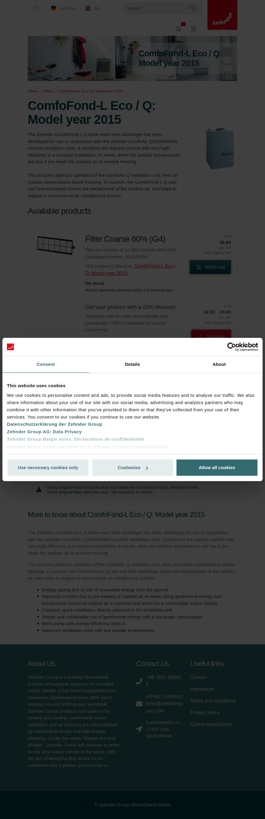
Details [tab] (132, 364)
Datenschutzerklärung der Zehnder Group (54, 424)
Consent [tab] (46, 364)
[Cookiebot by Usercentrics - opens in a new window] (231, 346)
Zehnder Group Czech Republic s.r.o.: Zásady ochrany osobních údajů (87, 446)
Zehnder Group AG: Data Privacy (44, 431)
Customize (133, 467)
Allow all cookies (217, 467)
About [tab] (219, 364)
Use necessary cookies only (48, 467)
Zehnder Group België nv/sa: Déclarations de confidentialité (75, 439)
